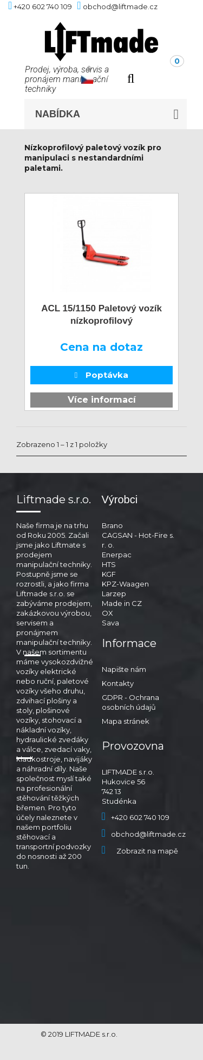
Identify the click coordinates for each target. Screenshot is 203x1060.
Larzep (114, 593)
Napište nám (124, 669)
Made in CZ (122, 603)
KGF (109, 574)
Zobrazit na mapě (140, 850)
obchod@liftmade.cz (144, 834)
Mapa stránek (125, 721)
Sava (110, 622)
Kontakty (118, 683)
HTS (109, 564)
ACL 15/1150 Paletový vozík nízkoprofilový (101, 314)
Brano (112, 525)
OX (107, 613)
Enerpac (117, 554)
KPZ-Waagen (125, 583)
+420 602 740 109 (135, 817)
